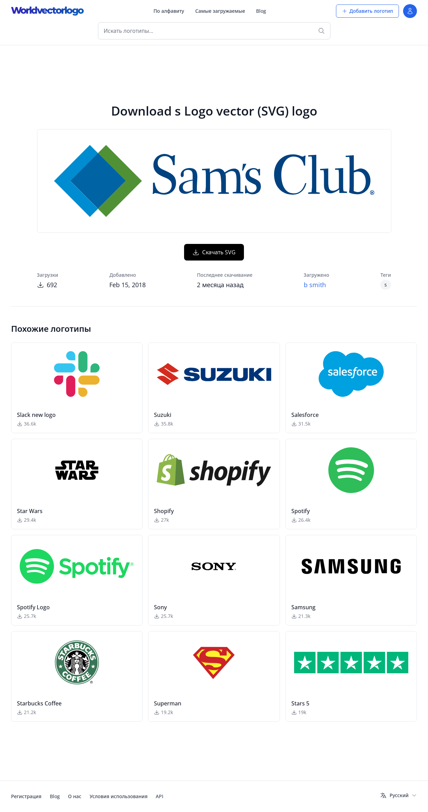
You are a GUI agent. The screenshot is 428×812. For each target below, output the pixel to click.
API (159, 796)
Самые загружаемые (220, 11)
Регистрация (26, 796)
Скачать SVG (214, 252)
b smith (315, 285)
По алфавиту (168, 11)
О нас (74, 796)
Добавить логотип (367, 11)
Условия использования (118, 796)
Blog (261, 11)
